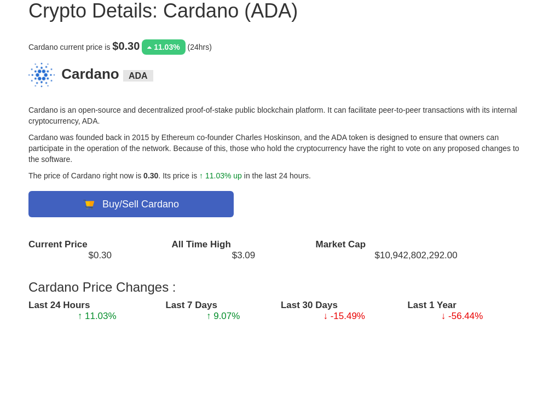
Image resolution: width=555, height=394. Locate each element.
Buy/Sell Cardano (131, 204)
